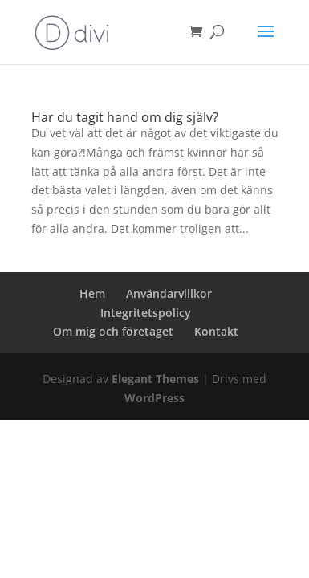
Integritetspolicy (145, 312)
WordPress (154, 397)
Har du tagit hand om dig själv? (124, 117)
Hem (92, 293)
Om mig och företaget (113, 331)
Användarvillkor (169, 293)
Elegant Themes (155, 378)
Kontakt (216, 331)
